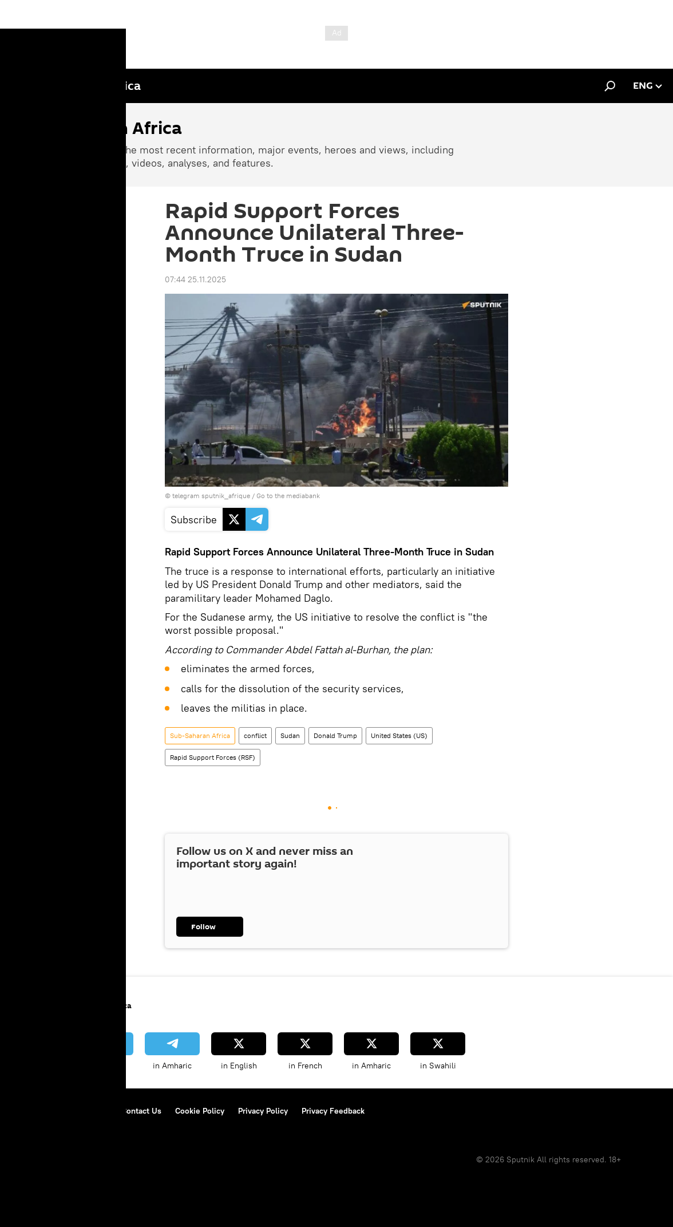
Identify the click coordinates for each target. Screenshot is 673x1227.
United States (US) (399, 735)
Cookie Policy (199, 1111)
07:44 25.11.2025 (195, 279)
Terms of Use (84, 1111)
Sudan (290, 735)
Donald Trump (335, 735)
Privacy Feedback (333, 1111)
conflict (255, 735)
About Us (29, 1111)
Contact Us (141, 1111)
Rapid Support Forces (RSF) (212, 757)
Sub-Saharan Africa (200, 735)
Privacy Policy (263, 1111)
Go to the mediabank (288, 495)
